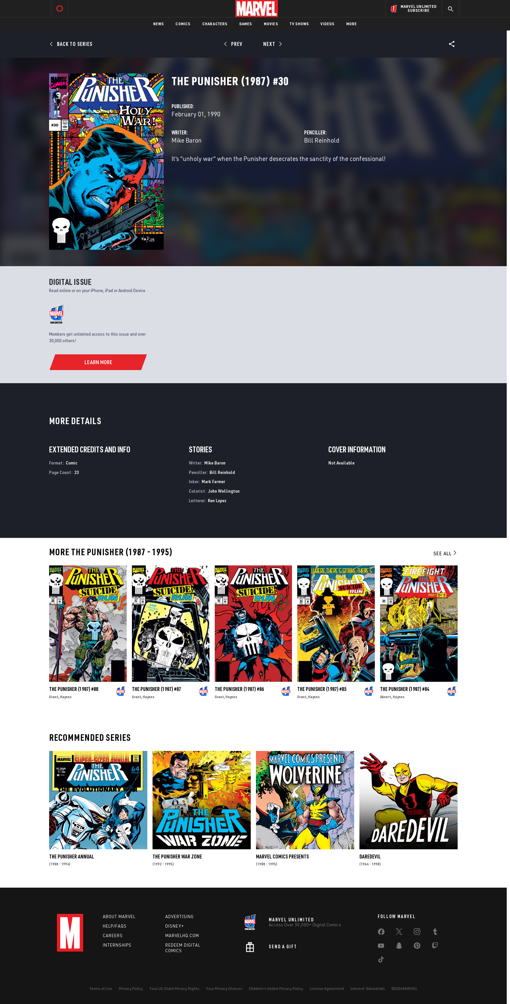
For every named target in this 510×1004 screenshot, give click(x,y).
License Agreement (327, 988)
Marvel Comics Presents (282, 856)
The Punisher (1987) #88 (73, 689)
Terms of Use (100, 988)
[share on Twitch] (435, 947)
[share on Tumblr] (435, 933)
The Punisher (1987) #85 (321, 689)
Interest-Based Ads (368, 988)
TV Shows (299, 23)
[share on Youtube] (381, 947)
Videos (327, 23)
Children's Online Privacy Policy (276, 988)
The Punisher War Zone (177, 856)
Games (245, 23)
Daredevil (370, 856)
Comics (182, 23)
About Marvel (119, 916)
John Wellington (224, 491)
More (351, 23)
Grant (53, 696)
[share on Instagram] (417, 933)
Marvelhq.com (182, 935)
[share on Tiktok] (381, 960)
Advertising (179, 916)
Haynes (66, 696)
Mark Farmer (213, 481)
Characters (215, 23)
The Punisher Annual (71, 856)
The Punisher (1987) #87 (156, 689)
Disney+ (174, 926)
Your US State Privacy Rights (174, 988)
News (158, 23)
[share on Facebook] (381, 933)
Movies (271, 23)
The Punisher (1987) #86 (239, 689)
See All (445, 553)
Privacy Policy (131, 988)
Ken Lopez (217, 500)
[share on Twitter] (399, 933)
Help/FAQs (115, 926)
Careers (113, 935)
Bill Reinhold (321, 140)
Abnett (385, 696)
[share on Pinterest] (417, 947)
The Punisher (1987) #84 (404, 689)
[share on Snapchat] (399, 947)
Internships (117, 945)
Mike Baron (187, 140)
